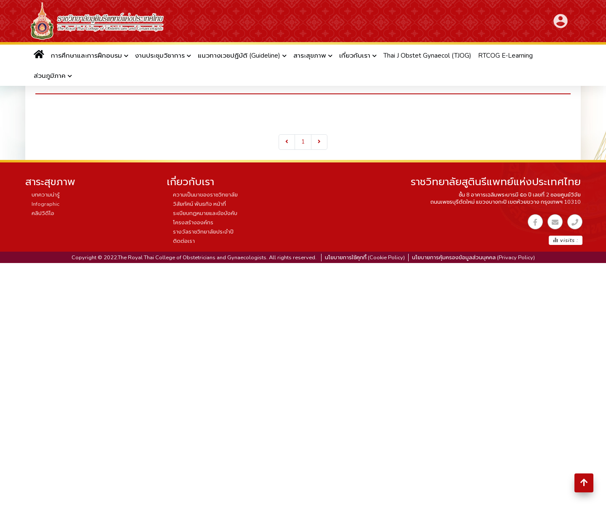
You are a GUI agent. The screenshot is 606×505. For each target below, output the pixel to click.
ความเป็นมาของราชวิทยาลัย (205, 195)
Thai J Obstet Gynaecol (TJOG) (427, 55)
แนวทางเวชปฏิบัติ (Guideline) (239, 55)
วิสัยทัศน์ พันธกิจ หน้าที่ (199, 204)
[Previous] (287, 142)
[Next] (319, 142)
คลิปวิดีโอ (43, 213)
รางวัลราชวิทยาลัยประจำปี (203, 232)
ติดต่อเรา (184, 241)
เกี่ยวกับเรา (354, 55)
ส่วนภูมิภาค (50, 76)
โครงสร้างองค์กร (193, 222)
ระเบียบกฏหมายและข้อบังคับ (205, 213)
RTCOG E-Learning (505, 55)
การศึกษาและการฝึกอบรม (86, 55)
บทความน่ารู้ (46, 195)
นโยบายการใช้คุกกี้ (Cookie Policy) (365, 257)
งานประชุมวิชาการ (160, 55)
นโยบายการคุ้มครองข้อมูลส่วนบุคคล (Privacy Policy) (473, 257)
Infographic (45, 204)
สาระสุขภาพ (309, 55)
